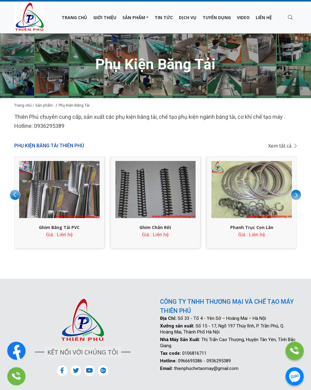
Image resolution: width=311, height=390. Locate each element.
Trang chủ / (24, 105)
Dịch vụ (188, 17)
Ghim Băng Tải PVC (59, 227)
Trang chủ (74, 17)
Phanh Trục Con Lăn (251, 227)
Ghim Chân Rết (155, 227)
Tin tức (164, 17)
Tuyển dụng (217, 17)
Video (243, 17)
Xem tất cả (282, 145)
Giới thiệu (104, 17)
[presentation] (15, 195)
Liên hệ (264, 17)
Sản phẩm (133, 17)
